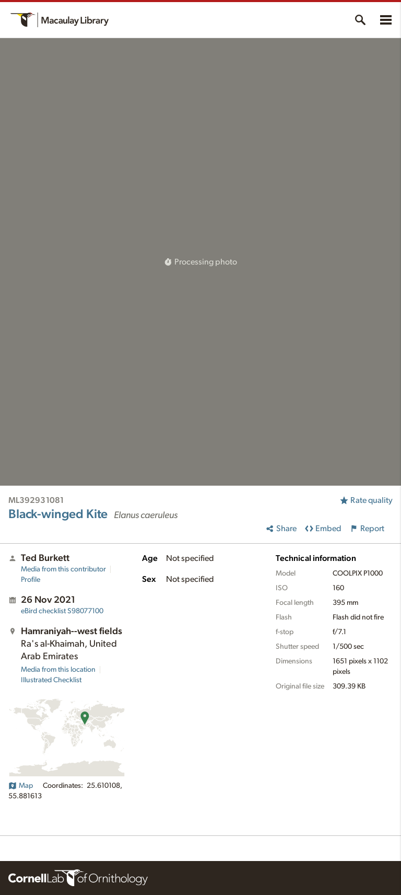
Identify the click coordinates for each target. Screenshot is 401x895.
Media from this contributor (63, 569)
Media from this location (58, 669)
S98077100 (62, 611)
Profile (30, 579)
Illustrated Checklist (51, 680)
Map (20, 785)
